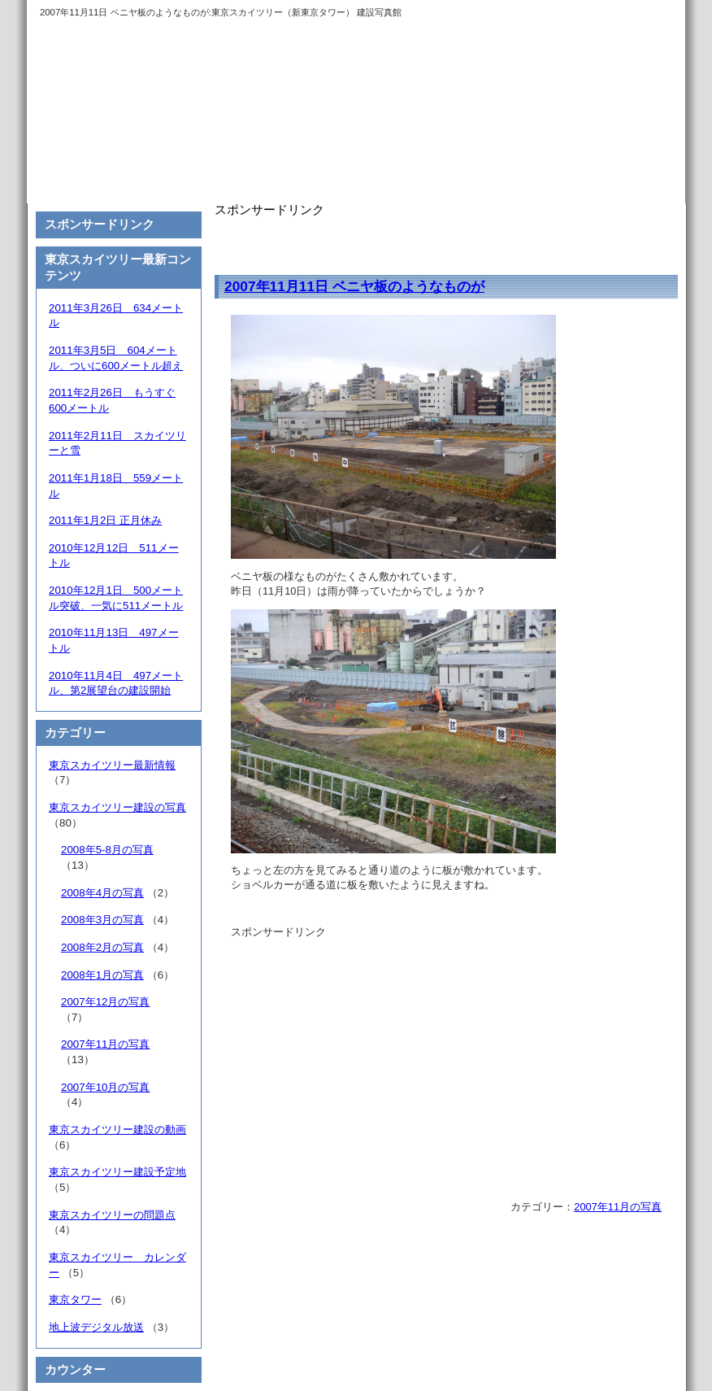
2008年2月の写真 (102, 947)
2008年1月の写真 (102, 975)
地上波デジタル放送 (96, 1327)
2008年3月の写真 (102, 920)
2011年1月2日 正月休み (105, 520)
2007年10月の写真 (105, 1087)
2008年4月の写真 (102, 893)
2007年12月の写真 (105, 1002)
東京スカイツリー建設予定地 (117, 1172)
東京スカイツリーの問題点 (112, 1215)
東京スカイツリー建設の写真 (117, 807)
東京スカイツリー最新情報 (112, 765)
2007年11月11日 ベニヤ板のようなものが (354, 286)
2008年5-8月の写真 (107, 850)
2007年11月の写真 (618, 1207)
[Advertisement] (405, 242)
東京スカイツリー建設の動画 (117, 1129)
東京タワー (75, 1299)
